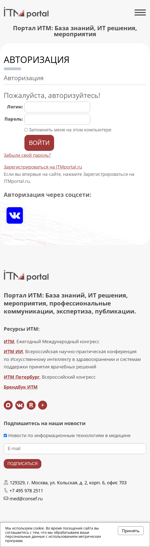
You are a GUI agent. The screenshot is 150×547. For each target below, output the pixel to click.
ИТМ (9, 341)
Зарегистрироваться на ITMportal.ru (43, 167)
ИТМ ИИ (13, 351)
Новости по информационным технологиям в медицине (67, 435)
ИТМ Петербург (22, 377)
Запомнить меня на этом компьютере (69, 130)
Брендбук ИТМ (21, 387)
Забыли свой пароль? (27, 155)
